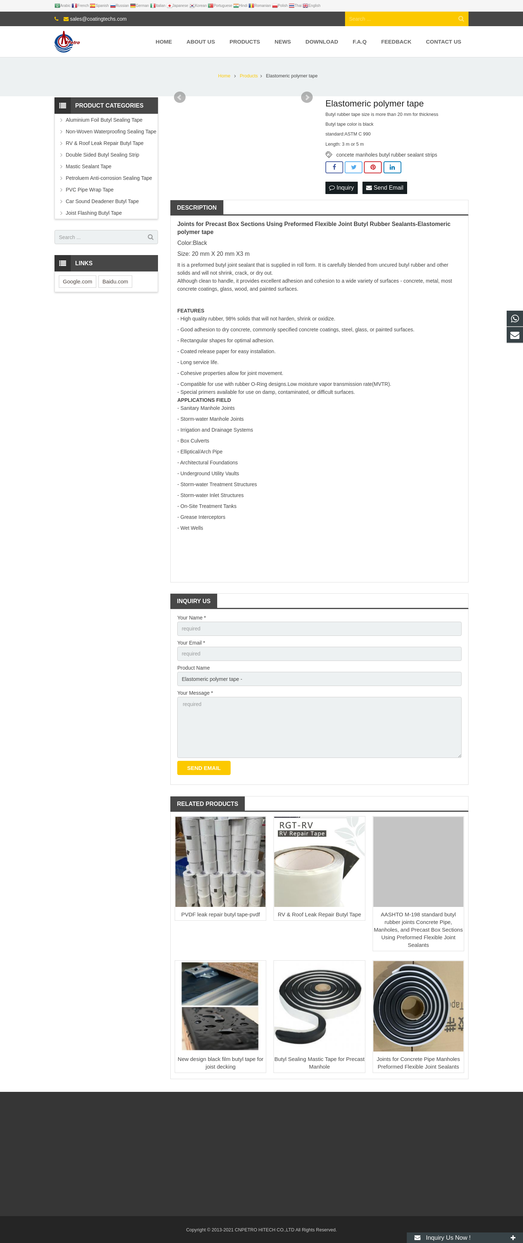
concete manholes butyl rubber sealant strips (386, 155)
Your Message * (195, 693)
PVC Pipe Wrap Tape (90, 190)
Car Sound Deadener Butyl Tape (102, 201)
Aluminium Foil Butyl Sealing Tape (104, 120)
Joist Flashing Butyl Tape (94, 213)
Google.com (77, 281)
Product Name (193, 668)
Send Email (384, 188)
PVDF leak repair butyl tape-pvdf (220, 914)
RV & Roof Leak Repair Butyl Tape (319, 914)
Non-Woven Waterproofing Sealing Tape (111, 131)
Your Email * (191, 643)
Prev (180, 97)
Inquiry (341, 188)
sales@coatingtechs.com (98, 19)
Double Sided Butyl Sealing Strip (102, 155)
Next (307, 97)
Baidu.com (115, 281)
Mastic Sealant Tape (89, 166)
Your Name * (191, 618)
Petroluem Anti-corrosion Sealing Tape (109, 178)
